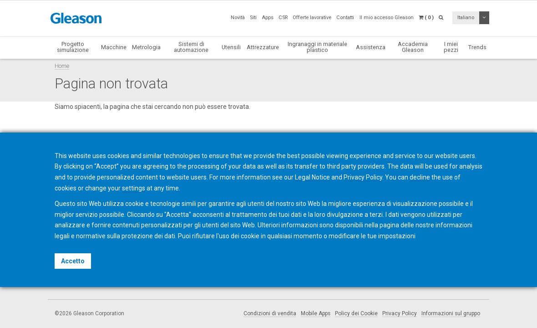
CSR (283, 17)
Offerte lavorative (312, 17)
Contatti (345, 17)
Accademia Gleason (413, 47)
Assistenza (370, 47)
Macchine (114, 47)
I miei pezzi (451, 47)
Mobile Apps (315, 313)
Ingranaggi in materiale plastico (317, 47)
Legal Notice (312, 177)
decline (420, 177)
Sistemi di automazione (191, 47)
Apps (268, 17)
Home (62, 65)
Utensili (231, 47)
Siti (253, 17)
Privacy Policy (399, 313)
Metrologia (146, 47)
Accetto (73, 261)
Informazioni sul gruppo (450, 313)
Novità (238, 17)
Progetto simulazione (73, 47)
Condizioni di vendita (269, 313)
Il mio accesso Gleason (387, 17)
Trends (477, 47)
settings (133, 188)
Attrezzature (263, 47)
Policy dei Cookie (356, 313)
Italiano (465, 17)
